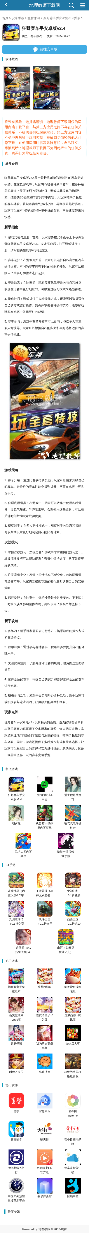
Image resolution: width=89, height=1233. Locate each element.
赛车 (13, 177)
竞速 (80, 177)
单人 (72, 321)
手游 (7, 184)
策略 (14, 470)
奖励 (48, 480)
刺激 (53, 177)
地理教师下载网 (44, 5)
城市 (29, 204)
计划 (56, 532)
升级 (17, 480)
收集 (60, 503)
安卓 (23, 177)
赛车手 (18, 244)
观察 (11, 525)
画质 (27, 197)
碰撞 (56, 735)
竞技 (13, 328)
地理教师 (44, 1229)
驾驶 (47, 184)
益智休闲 (34, 18)
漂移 (17, 552)
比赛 (13, 266)
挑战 (62, 177)
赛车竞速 (38, 755)
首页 (5, 18)
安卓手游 (18, 18)
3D (22, 197)
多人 (7, 328)
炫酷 (13, 197)
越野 (72, 204)
